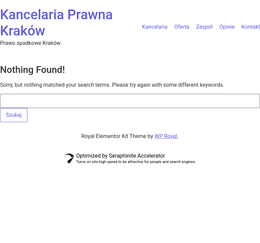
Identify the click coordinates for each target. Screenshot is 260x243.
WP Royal (165, 136)
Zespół (204, 27)
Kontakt (250, 27)
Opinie (227, 27)
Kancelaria (155, 27)
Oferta (182, 27)
